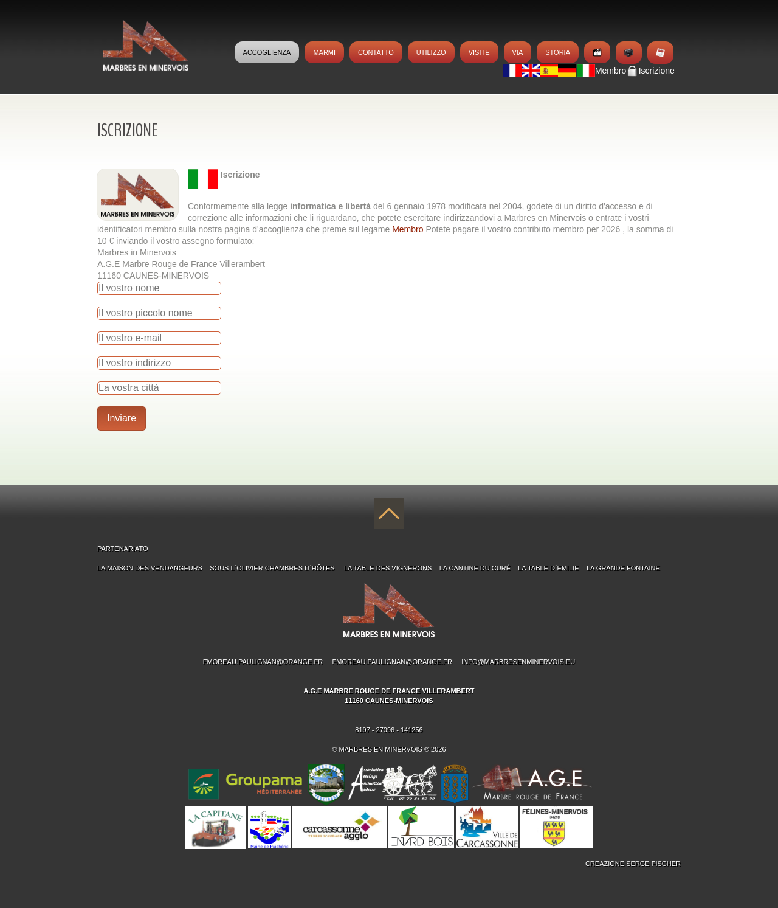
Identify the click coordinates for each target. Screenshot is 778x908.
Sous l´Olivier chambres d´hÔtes (273, 568)
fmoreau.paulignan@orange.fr (263, 661)
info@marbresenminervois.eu (518, 661)
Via (517, 52)
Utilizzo (431, 52)
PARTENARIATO (122, 548)
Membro (408, 229)
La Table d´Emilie (548, 568)
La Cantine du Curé (475, 568)
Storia (557, 52)
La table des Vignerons (388, 568)
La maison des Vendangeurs (149, 568)
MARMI (324, 52)
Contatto (376, 52)
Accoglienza (267, 52)
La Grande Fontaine (623, 568)
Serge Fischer (653, 863)
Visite (479, 52)
